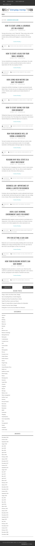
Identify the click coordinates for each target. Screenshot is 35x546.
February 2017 (5, 482)
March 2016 (4, 506)
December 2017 (5, 461)
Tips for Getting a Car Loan (17, 237)
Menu (3, 14)
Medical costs (4, 393)
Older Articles (7, 287)
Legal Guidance (21, 204)
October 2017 (4, 465)
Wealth (3, 425)
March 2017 (4, 480)
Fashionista (24, 544)
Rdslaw (3, 206)
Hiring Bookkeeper (25, 152)
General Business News (6, 367)
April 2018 (4, 452)
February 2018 (5, 456)
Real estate (4, 403)
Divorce (3, 352)
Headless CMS (26, 280)
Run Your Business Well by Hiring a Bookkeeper (17, 134)
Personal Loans (10, 1)
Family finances (5, 358)
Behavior (3, 321)
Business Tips (22, 72)
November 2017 (5, 463)
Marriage (3, 390)
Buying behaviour (5, 334)
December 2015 (5, 512)
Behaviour (4, 324)
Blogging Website (21, 280)
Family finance (6, 254)
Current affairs (5, 345)
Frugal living (4, 362)
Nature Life (24, 100)
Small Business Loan (7, 4)
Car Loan (22, 254)
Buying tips (4, 336)
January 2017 (4, 484)
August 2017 (4, 469)
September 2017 (5, 467)
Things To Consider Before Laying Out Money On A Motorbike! (15, 303)
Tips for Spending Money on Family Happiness (11, 296)
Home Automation (19, 46)
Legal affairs (5, 230)
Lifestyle (5, 46)
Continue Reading (17, 41)
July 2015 (4, 521)
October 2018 (4, 439)
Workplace (4, 427)
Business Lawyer (15, 204)
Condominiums (6, 126)
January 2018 (4, 459)
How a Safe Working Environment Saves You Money (17, 213)
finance (4, 152)
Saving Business (9, 127)
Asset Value (14, 178)
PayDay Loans (5, 397)
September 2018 (5, 441)
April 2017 (4, 478)
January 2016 (4, 510)
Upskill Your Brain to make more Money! (10, 301)
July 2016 (4, 497)
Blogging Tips (14, 280)
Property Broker (20, 178)
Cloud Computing (18, 152)
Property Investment (27, 178)
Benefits (3, 326)
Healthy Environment (14, 100)
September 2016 (5, 493)
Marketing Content (5, 281)
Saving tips (4, 412)
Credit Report (27, 254)
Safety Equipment (14, 232)
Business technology (6, 332)
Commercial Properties (16, 126)
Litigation (4, 386)
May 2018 (4, 450)
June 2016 (4, 499)
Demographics (5, 349)
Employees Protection (16, 230)
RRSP (3, 410)
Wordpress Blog (5, 73)
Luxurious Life (26, 46)
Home (4, 1)
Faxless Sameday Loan (20, 1)
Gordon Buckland (12, 20)
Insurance (4, 380)
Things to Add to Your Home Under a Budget (11, 294)
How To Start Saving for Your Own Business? (17, 108)
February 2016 (5, 508)
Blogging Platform (15, 72)
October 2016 (4, 491)
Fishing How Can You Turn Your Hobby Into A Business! (13, 307)
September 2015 (5, 517)
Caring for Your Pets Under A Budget (9, 305)
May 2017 (4, 476)
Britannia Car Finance (16, 254)
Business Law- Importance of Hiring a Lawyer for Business (17, 187)
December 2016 (5, 487)
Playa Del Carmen (25, 126)
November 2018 (5, 437)
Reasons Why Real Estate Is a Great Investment (17, 160)
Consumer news (5, 341)
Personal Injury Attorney (25, 230)
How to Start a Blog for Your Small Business (17, 54)
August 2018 (4, 443)
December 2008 (5, 532)
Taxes (3, 421)
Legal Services (27, 204)
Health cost (4, 369)
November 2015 (5, 515)
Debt (3, 347)
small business (27, 72)
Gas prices (4, 365)
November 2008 (5, 534)
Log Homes (20, 100)
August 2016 (4, 495)
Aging (3, 317)
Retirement (4, 408)
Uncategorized (5, 423)
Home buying (4, 373)
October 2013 (4, 527)
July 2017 (4, 471)
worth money (4, 429)
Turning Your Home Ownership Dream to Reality (12, 299)
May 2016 (4, 502)
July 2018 (4, 446)
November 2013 (5, 525)
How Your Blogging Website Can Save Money (17, 262)
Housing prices (5, 377)
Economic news (5, 354)
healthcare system (5, 371)
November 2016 (5, 489)
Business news (6, 72)
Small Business (5, 416)
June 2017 (4, 474)
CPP (3, 343)
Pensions (3, 399)
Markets (3, 388)
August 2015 (4, 519)
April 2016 (4, 504)
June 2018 (4, 448)
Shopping (4, 414)
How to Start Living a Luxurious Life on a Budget (17, 27)
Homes (3, 375)
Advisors (3, 315)
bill (2, 328)
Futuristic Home (13, 46)
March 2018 (4, 454)
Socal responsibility (6, 418)
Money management (6, 395)
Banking (3, 319)
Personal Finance (5, 401)
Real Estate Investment (6, 180)
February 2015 (5, 523)
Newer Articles (28, 287)
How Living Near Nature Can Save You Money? (17, 81)
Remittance (4, 405)
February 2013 (5, 530)
